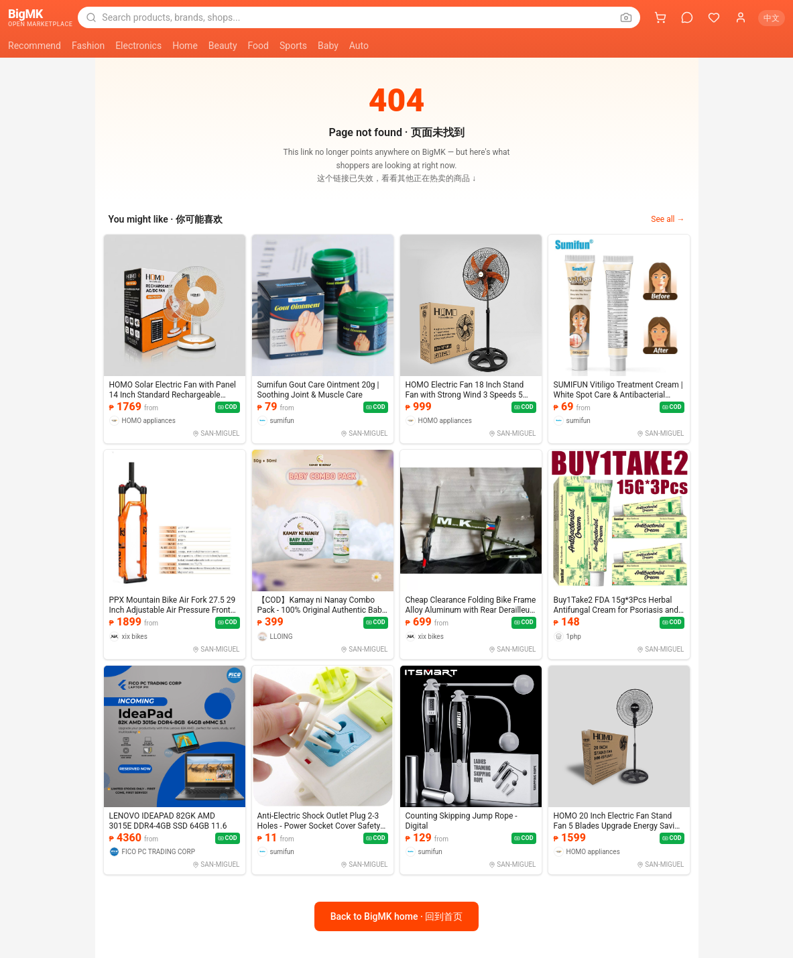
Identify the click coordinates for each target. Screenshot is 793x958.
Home (185, 45)
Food (258, 45)
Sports (293, 45)
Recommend (34, 45)
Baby (328, 45)
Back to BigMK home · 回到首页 (396, 916)
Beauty (222, 45)
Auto (359, 45)
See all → (667, 219)
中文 (772, 18)
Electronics (138, 45)
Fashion (88, 45)
